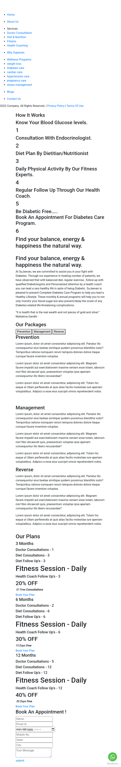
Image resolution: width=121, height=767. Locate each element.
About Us (12, 21)
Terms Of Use (75, 106)
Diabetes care (15, 68)
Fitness (11, 41)
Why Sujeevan (15, 52)
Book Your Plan (25, 595)
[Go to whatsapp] (112, 756)
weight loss (14, 63)
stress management (19, 84)
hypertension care (18, 76)
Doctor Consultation (19, 33)
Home (11, 14)
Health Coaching (17, 45)
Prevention (23, 331)
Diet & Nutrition (16, 37)
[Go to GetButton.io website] (112, 763)
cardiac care (14, 72)
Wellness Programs (19, 59)
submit (20, 760)
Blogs (10, 91)
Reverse (59, 331)
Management (42, 331)
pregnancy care (16, 80)
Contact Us (14, 99)
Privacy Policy (56, 106)
